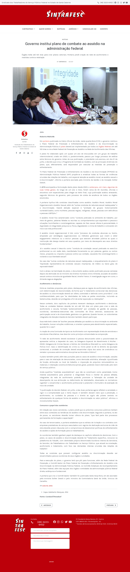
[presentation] (48, 554)
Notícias (65, 39)
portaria (46, 141)
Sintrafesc (24, 139)
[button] (29, 29)
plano (63, 146)
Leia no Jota (47, 486)
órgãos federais (105, 146)
